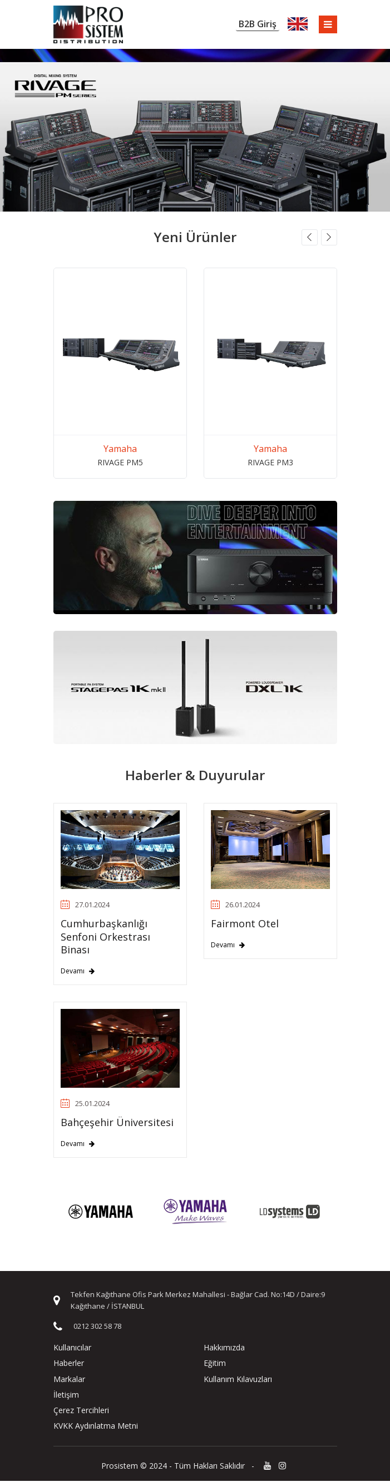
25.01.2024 (85, 1104)
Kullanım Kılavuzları (238, 1379)
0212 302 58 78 (97, 1327)
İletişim (66, 1395)
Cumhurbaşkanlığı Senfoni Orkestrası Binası (105, 937)
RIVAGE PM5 (120, 463)
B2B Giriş (256, 24)
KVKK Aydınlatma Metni (95, 1426)
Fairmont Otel (245, 924)
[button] (310, 238)
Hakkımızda (224, 1348)
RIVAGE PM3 (270, 463)
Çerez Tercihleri (81, 1411)
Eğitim (215, 1364)
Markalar (69, 1379)
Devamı (78, 971)
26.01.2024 (235, 905)
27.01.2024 (85, 905)
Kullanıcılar (72, 1348)
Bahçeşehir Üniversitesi (117, 1123)
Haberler (68, 1364)
